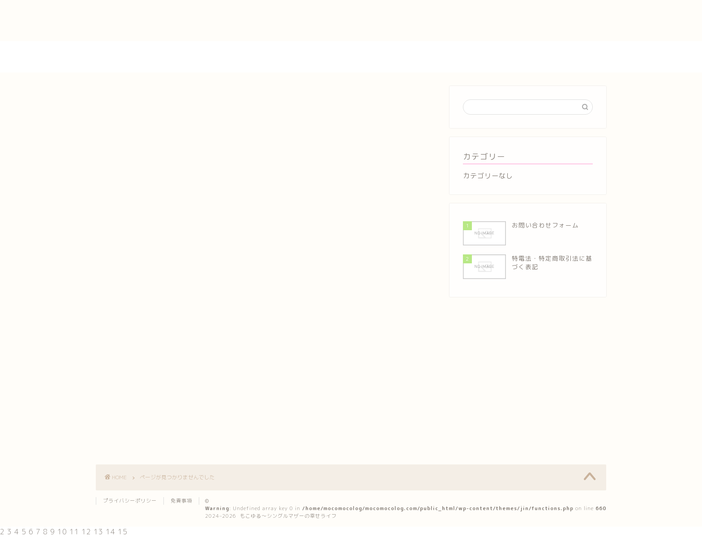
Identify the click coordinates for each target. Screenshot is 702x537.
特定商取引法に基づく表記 (141, 25)
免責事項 (181, 500)
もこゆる (351, 57)
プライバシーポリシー (134, 15)
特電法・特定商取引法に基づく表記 (157, 35)
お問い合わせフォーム (134, 4)
